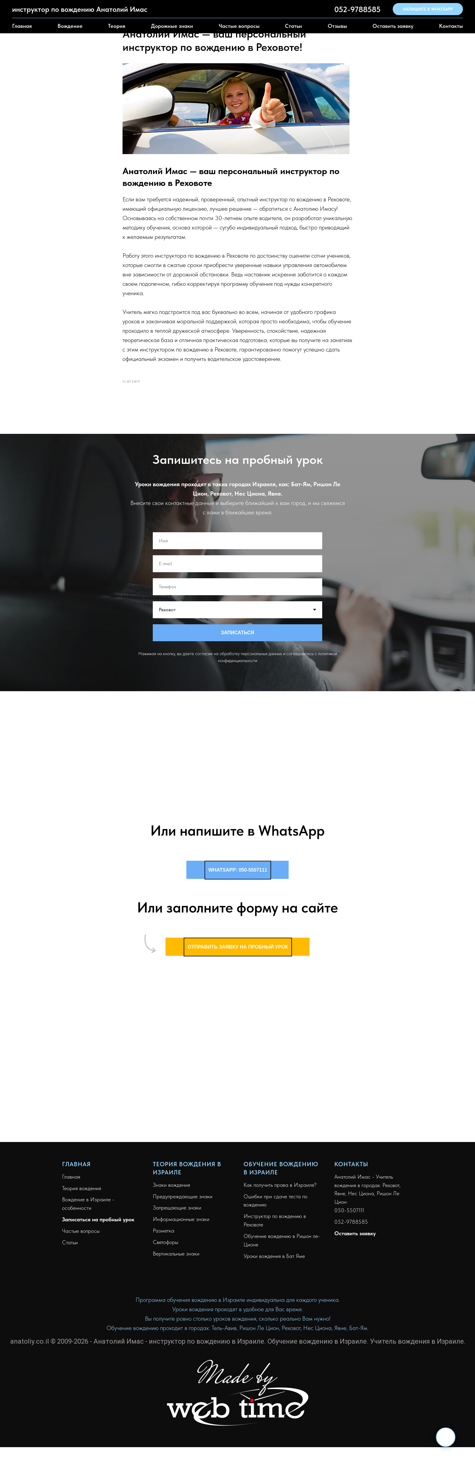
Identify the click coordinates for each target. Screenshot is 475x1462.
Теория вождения (81, 1191)
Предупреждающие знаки (182, 1199)
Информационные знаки (181, 1222)
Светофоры (165, 1245)
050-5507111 (349, 1213)
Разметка (163, 1233)
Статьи (293, 26)
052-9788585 (357, 9)
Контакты (451, 26)
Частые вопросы (239, 26)
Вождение (70, 26)
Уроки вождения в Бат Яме (274, 1259)
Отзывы (337, 26)
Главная (22, 26)
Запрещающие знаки (177, 1210)
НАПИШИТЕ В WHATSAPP (428, 9)
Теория (116, 26)
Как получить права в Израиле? (280, 1187)
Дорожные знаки (172, 26)
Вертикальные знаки (176, 1256)
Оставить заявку (392, 26)
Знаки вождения (171, 1187)
